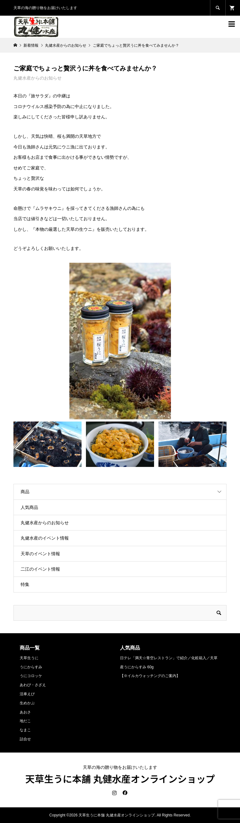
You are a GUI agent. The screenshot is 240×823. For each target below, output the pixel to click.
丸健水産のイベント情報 (45, 538)
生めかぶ (27, 703)
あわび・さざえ (33, 685)
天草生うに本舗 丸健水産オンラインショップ (120, 778)
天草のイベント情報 (40, 553)
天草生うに (29, 658)
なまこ (25, 730)
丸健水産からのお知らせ (37, 77)
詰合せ (25, 739)
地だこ (25, 721)
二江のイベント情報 (40, 569)
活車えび (27, 694)
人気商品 (29, 507)
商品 (25, 491)
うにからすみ (31, 667)
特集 (25, 584)
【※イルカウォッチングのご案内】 (150, 676)
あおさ (25, 712)
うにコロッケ (31, 676)
